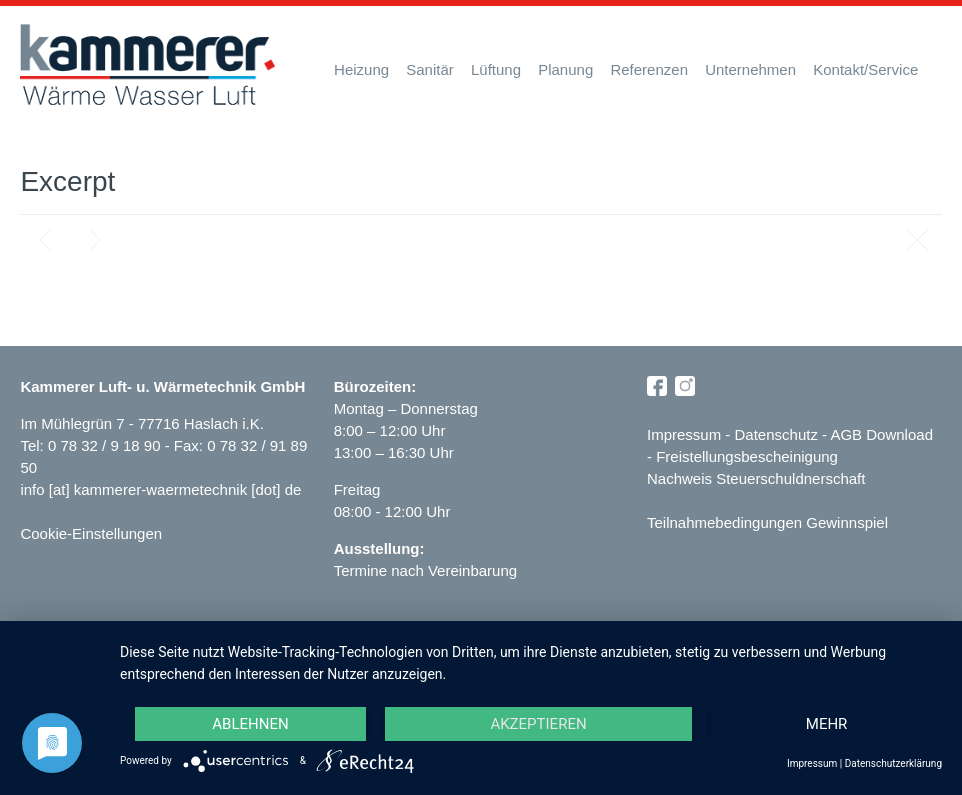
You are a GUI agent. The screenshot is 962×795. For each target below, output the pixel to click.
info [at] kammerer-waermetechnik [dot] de (160, 489)
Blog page (917, 240)
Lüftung (496, 69)
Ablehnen (250, 724)
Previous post (45, 240)
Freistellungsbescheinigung (747, 456)
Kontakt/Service (865, 69)
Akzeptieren (538, 724)
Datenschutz (776, 434)
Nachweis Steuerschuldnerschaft (756, 478)
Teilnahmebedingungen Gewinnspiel (767, 522)
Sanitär (430, 69)
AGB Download (881, 434)
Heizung (361, 69)
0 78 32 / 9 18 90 (106, 445)
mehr (827, 724)
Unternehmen (750, 69)
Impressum (684, 434)
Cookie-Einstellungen (91, 533)
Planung (565, 69)
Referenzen (649, 69)
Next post (95, 240)
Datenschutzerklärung (893, 763)
